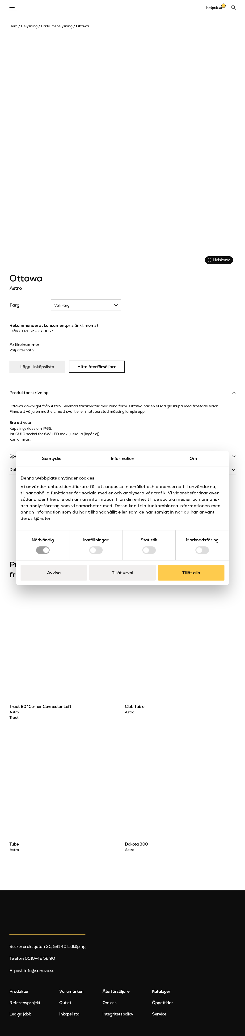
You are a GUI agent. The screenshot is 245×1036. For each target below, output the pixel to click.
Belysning (29, 26)
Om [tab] (193, 458)
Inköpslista (69, 1014)
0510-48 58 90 (40, 958)
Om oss (109, 1002)
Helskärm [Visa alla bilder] (219, 259)
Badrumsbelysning (56, 26)
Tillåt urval (122, 572)
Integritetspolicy (117, 1014)
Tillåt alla (191, 572)
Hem (13, 26)
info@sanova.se (39, 970)
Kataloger (161, 991)
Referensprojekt (24, 1002)
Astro (15, 288)
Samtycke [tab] (51, 458)
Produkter (19, 991)
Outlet (65, 1002)
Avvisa (54, 572)
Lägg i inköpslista (37, 366)
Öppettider (162, 1002)
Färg (14, 305)
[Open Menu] (13, 7)
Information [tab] (122, 458)
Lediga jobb (20, 1014)
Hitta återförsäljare (96, 366)
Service (159, 1014)
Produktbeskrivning (29, 392)
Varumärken (71, 991)
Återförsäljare (115, 991)
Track (14, 717)
